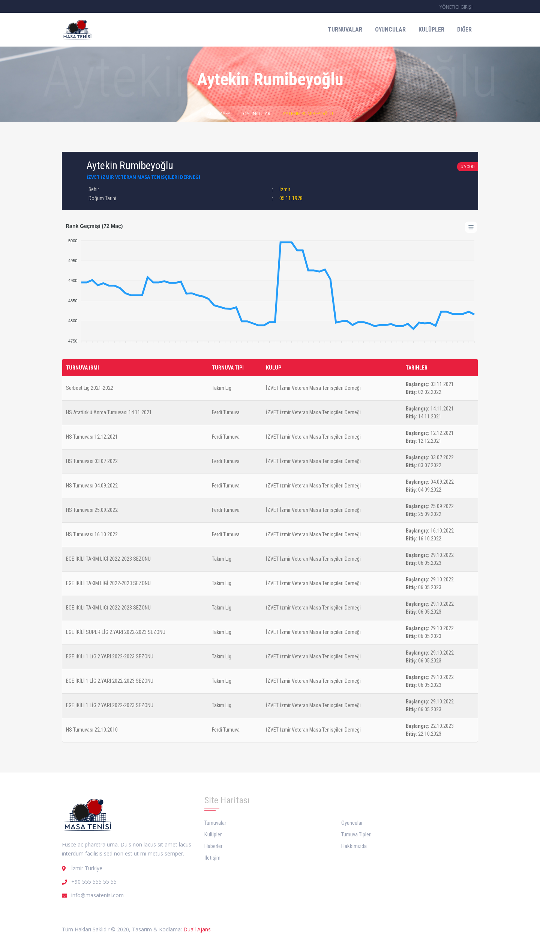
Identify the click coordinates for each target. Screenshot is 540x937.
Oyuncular (390, 29)
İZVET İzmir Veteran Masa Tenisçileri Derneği (143, 177)
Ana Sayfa (219, 113)
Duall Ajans (197, 929)
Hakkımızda (354, 846)
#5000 (467, 166)
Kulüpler (431, 29)
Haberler (213, 846)
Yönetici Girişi (456, 7)
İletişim (212, 857)
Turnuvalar (345, 29)
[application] (270, 287)
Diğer (464, 29)
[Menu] (471, 227)
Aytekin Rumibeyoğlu (308, 113)
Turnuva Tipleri (356, 834)
